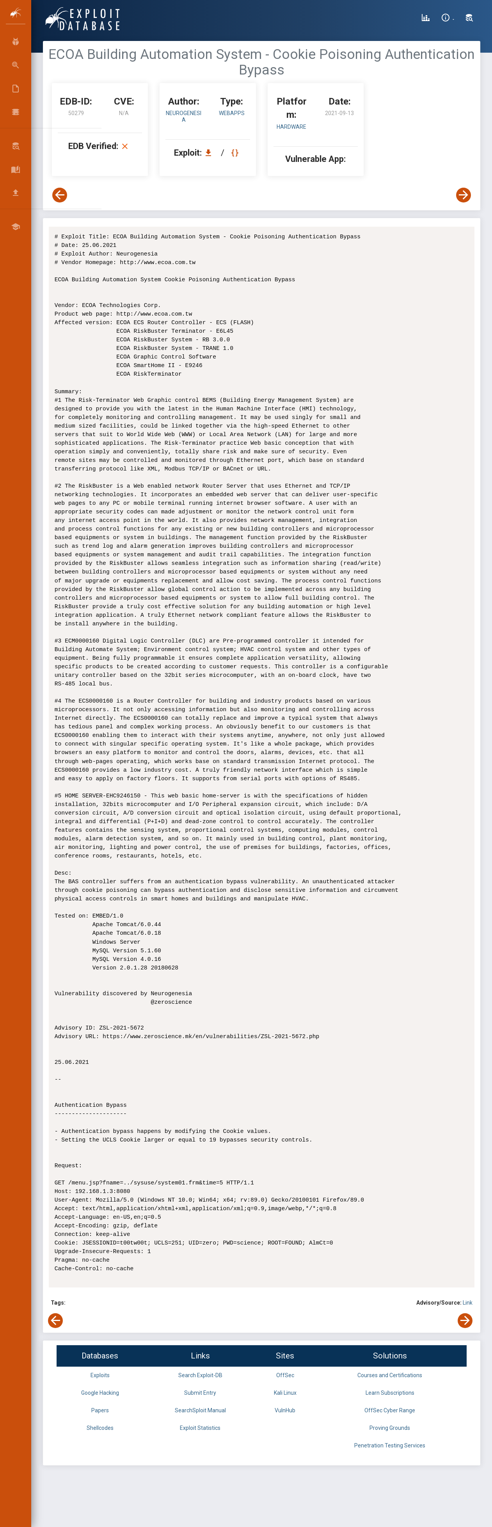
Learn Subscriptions (390, 1393)
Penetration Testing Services (389, 1445)
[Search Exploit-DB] (469, 18)
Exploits (100, 1375)
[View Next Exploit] (463, 195)
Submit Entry (200, 1393)
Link (467, 1303)
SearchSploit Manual (200, 1410)
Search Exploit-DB (200, 1375)
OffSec (285, 1375)
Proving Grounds (389, 1428)
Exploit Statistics (200, 1428)
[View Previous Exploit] (59, 195)
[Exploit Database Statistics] (425, 18)
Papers (100, 1410)
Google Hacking (100, 1393)
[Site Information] (448, 18)
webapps (232, 113)
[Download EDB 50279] (210, 153)
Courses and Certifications (389, 1375)
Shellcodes (100, 1428)
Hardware (291, 127)
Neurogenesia (183, 116)
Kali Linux (285, 1393)
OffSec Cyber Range (389, 1410)
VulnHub (285, 1410)
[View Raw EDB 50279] (236, 153)
